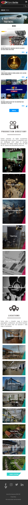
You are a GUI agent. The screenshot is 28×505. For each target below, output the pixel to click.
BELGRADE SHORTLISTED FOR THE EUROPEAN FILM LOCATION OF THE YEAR (12, 102)
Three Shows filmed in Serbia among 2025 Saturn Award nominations (13, 73)
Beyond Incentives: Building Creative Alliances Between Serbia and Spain (12, 49)
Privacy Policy (13, 497)
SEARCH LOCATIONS (14, 474)
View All (14, 110)
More (23, 52)
